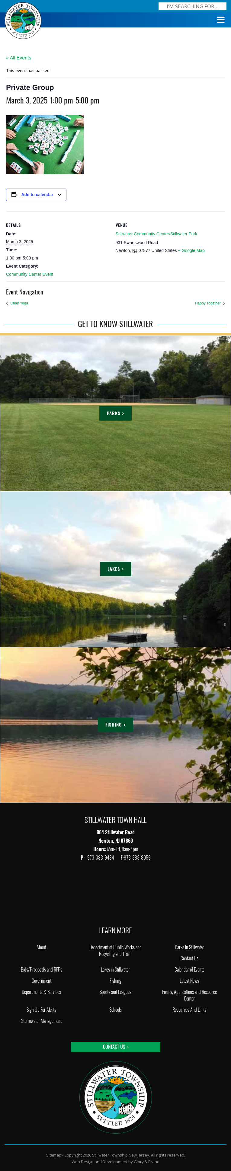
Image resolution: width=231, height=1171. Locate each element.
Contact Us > (115, 1047)
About (41, 947)
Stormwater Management (41, 1021)
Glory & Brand (146, 1161)
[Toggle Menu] (221, 19)
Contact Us (189, 958)
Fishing (115, 981)
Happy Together (208, 303)
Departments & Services (41, 992)
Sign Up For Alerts (41, 1010)
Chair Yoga (18, 303)
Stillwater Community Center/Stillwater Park (156, 233)
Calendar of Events (189, 969)
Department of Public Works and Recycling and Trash (115, 950)
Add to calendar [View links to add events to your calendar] (37, 194)
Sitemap (53, 1155)
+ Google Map (191, 250)
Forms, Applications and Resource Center (189, 995)
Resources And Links (189, 1010)
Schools (115, 1010)
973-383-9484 (101, 857)
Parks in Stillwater (189, 947)
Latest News (189, 981)
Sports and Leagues (115, 992)
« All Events (18, 57)
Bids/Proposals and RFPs (41, 969)
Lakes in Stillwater (115, 969)
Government (41, 981)
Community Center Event (29, 274)
